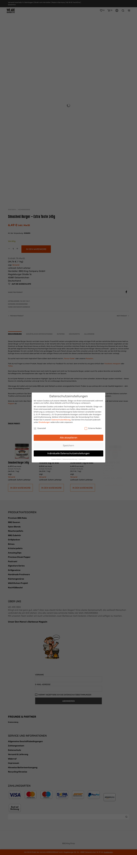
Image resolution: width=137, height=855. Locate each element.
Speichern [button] (68, 444)
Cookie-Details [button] (56, 458)
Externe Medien (93, 427)
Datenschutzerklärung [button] (70, 458)
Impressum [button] (82, 458)
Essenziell (40, 427)
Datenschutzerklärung (61, 418)
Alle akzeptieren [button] (68, 436)
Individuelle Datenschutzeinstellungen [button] (68, 452)
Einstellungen (44, 421)
